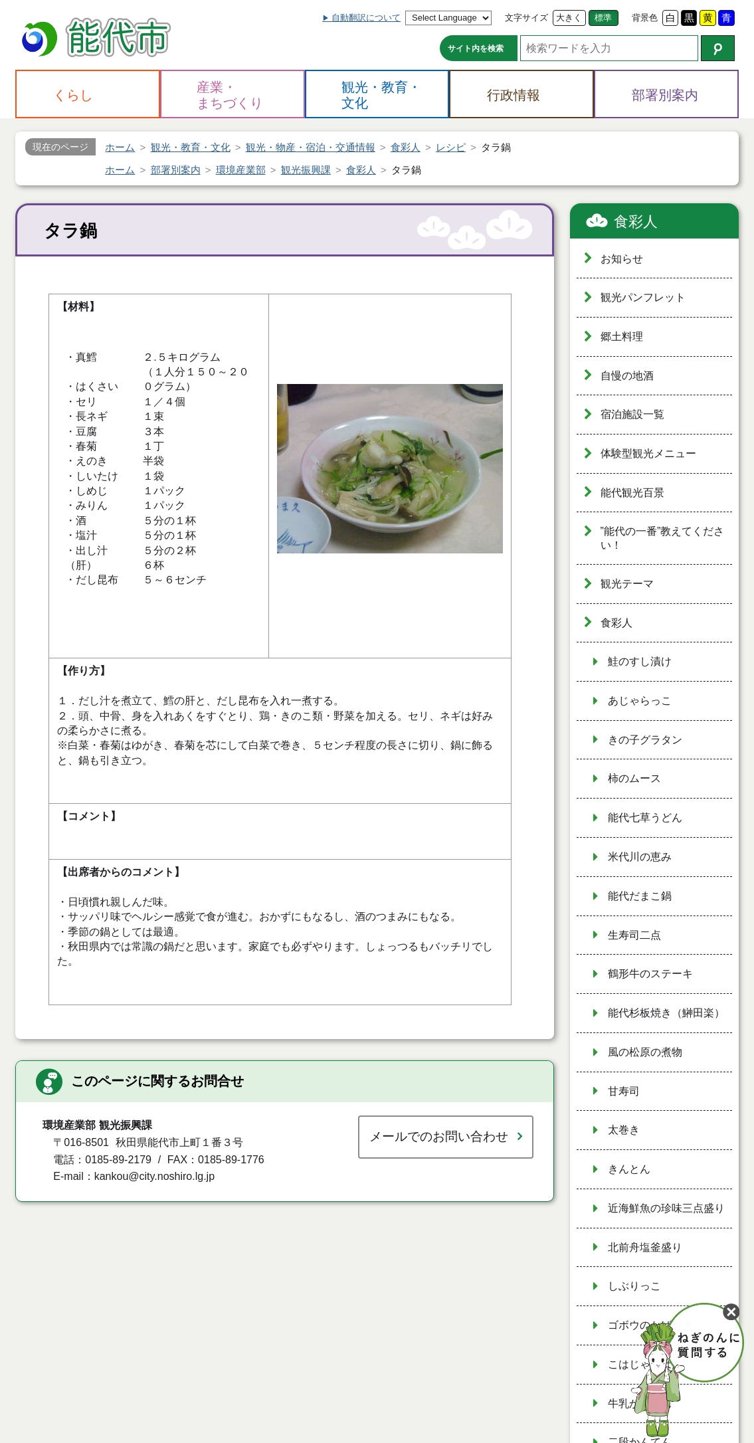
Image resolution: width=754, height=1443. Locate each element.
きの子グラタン (645, 739)
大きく (569, 18)
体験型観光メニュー (648, 453)
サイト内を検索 (476, 48)
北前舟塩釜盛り (645, 1247)
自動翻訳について (366, 18)
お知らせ (622, 258)
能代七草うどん (645, 817)
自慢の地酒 (627, 375)
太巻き (624, 1129)
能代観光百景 (632, 492)
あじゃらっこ (640, 700)
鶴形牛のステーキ (650, 973)
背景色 (645, 18)
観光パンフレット (643, 297)
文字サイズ (526, 18)
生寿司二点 (634, 935)
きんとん (629, 1169)
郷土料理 (622, 336)
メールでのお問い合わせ (438, 1136)
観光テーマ (627, 583)
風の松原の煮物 (645, 1052)
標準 (603, 18)
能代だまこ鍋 (640, 896)
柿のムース (634, 778)
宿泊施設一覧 (632, 414)
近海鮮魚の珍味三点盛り (666, 1208)
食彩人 (636, 221)
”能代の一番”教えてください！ (663, 538)
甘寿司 (624, 1091)
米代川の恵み (640, 856)
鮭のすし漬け (640, 661)
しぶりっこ (634, 1286)
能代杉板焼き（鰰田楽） (666, 1012)
